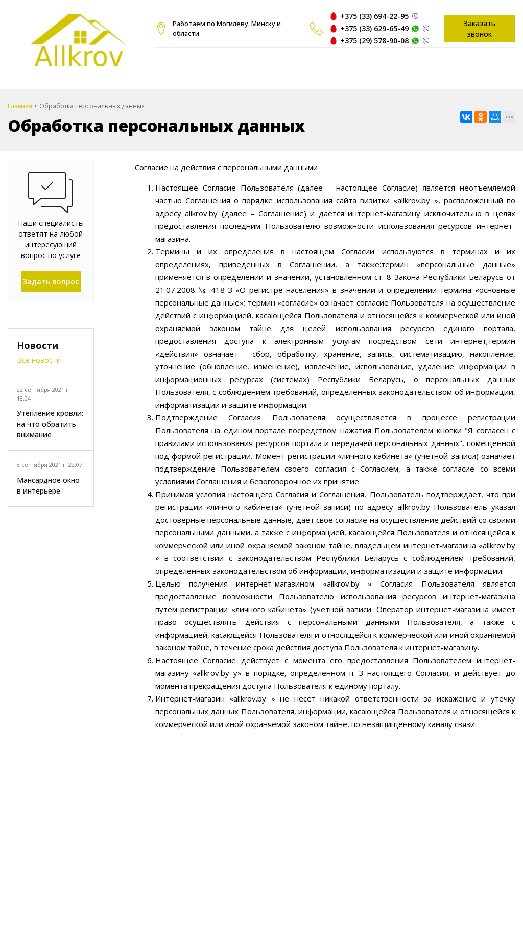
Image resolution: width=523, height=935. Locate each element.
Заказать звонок (479, 28)
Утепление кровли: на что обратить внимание (50, 423)
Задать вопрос (51, 281)
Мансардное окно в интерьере (48, 485)
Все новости (39, 360)
